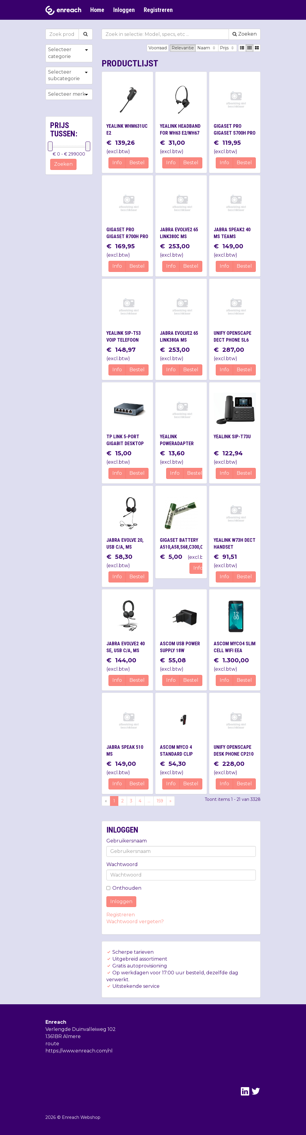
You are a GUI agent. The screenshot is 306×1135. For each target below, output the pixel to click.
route (52, 1043)
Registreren (158, 9)
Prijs (227, 48)
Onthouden (123, 888)
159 (160, 801)
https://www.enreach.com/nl (79, 1051)
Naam (207, 48)
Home (97, 9)
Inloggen (124, 9)
